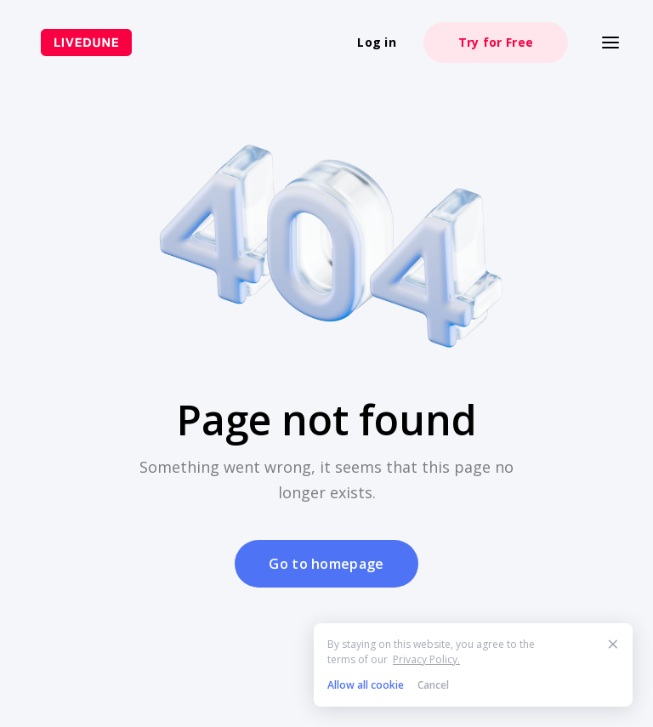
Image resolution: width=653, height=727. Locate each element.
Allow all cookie (365, 685)
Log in (376, 42)
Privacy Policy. (426, 659)
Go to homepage (326, 563)
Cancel (433, 685)
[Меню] (610, 42)
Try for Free (495, 42)
